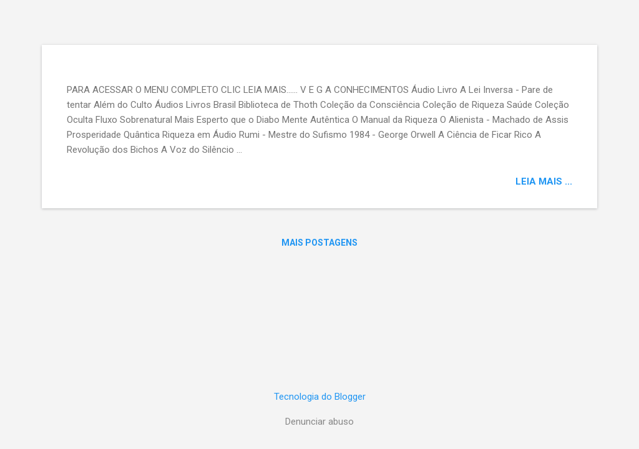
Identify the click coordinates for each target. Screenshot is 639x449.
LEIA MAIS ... (543, 181)
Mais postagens (319, 243)
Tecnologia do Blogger (320, 396)
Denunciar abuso (319, 421)
